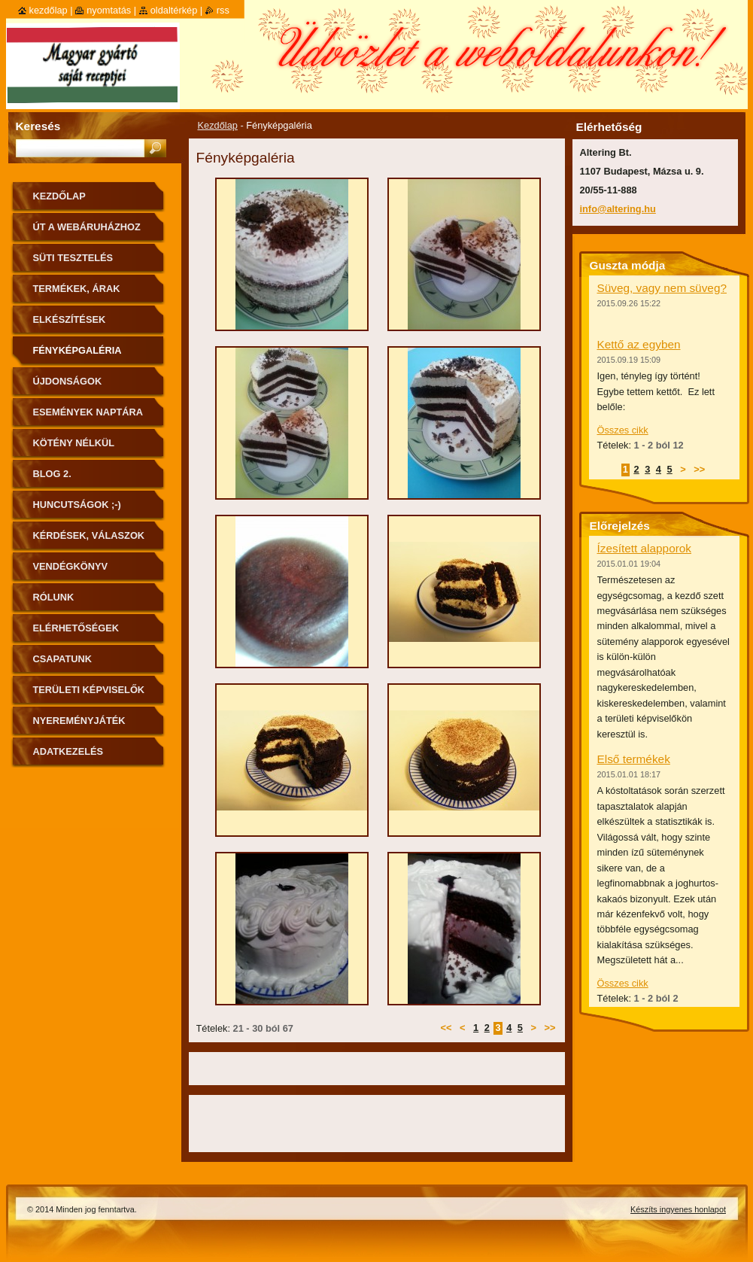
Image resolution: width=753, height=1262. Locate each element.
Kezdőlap (218, 125)
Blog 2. (52, 473)
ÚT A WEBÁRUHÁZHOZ (87, 227)
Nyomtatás (109, 10)
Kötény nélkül (74, 443)
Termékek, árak (76, 288)
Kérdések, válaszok (89, 535)
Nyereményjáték (79, 720)
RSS (223, 10)
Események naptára (88, 412)
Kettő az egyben (639, 344)
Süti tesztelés (73, 257)
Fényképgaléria (77, 350)
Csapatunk (62, 658)
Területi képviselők (89, 689)
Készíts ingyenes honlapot (678, 1209)
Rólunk (53, 597)
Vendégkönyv (70, 566)
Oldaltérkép (174, 10)
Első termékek (633, 759)
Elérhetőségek (76, 628)
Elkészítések (69, 319)
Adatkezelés (68, 751)
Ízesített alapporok (644, 548)
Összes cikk (622, 430)
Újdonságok (67, 381)
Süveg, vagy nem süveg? (662, 287)
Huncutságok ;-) (77, 504)
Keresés (38, 126)
